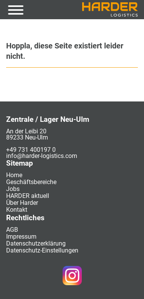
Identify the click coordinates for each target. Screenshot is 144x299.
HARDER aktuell (27, 195)
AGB (12, 229)
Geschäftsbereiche (31, 182)
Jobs (13, 189)
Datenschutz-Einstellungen (42, 250)
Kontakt (16, 209)
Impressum (21, 236)
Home (14, 175)
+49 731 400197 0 (31, 149)
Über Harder (22, 202)
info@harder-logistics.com (41, 155)
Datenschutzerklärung (36, 243)
